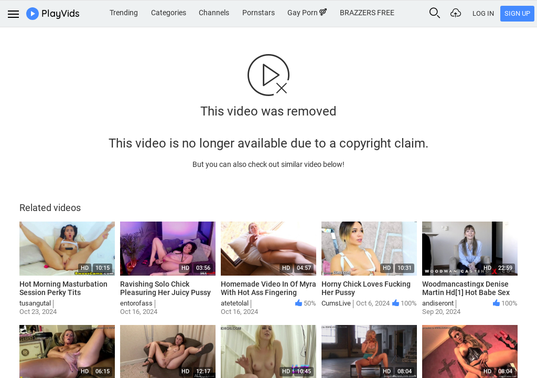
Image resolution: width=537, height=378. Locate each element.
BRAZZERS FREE (367, 12)
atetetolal (235, 303)
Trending (124, 12)
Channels (214, 12)
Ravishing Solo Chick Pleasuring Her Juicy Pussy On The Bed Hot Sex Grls (165, 293)
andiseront (438, 303)
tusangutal (35, 303)
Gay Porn (307, 12)
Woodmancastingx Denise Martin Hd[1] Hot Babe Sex (466, 288)
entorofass (136, 303)
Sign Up (517, 13)
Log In (483, 13)
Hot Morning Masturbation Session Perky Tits (63, 288)
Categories (168, 12)
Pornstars (258, 12)
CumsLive (336, 303)
